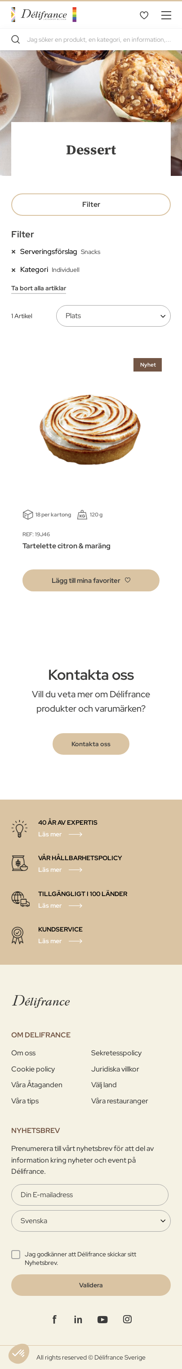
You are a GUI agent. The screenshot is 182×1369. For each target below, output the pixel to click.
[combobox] (91, 39)
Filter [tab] (91, 204)
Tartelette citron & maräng (66, 546)
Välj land (104, 1084)
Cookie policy (33, 1069)
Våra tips (25, 1101)
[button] (91, 580)
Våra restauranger (119, 1101)
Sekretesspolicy (116, 1053)
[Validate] (91, 1285)
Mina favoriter (144, 15)
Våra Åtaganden (36, 1084)
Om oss (23, 1053)
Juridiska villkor (115, 1069)
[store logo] (43, 14)
